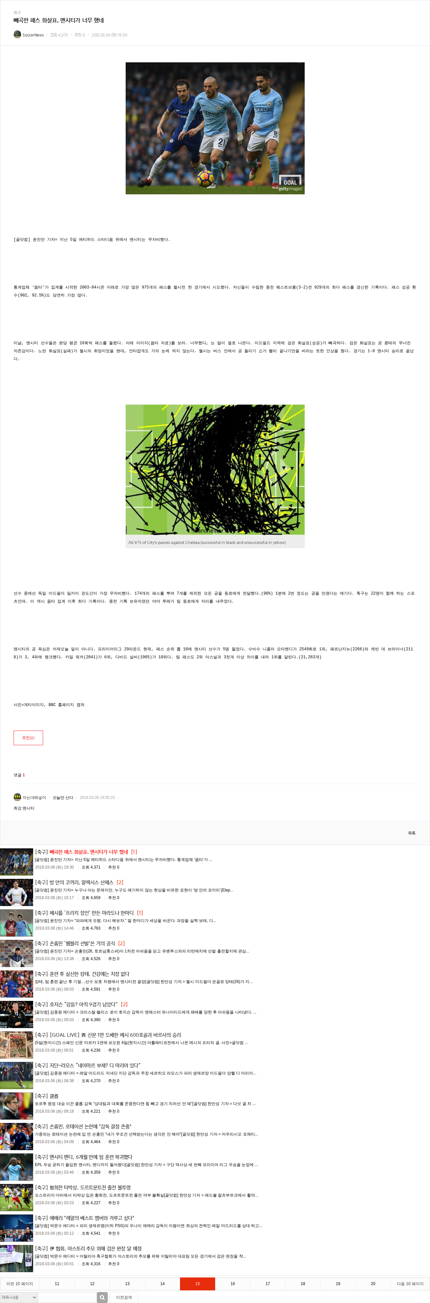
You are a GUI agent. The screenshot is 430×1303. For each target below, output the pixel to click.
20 (373, 1283)
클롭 (54, 1095)
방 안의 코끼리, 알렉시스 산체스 (81, 882)
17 (268, 1283)
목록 (411, 833)
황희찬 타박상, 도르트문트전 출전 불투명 (90, 1187)
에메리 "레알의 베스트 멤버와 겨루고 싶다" (92, 1217)
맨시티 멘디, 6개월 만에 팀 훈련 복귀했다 (91, 1156)
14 (162, 1283)
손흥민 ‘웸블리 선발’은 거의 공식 (82, 943)
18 (303, 1283)
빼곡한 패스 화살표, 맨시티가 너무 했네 (89, 851)
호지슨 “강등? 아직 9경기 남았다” (84, 1004)
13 (127, 1283)
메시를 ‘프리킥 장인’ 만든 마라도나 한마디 (92, 912)
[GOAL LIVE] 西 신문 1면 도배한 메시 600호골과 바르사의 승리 (115, 1034)
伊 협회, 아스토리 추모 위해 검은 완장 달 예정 (96, 1248)
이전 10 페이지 (19, 1283)
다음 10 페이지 (410, 1283)
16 (232, 1283)
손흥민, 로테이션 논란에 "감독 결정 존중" (91, 1126)
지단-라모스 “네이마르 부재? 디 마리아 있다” (95, 1065)
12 (92, 1283)
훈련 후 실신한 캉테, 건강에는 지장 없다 (90, 973)
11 (57, 1283)
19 (338, 1283)
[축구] (41, 851)
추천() (28, 738)
